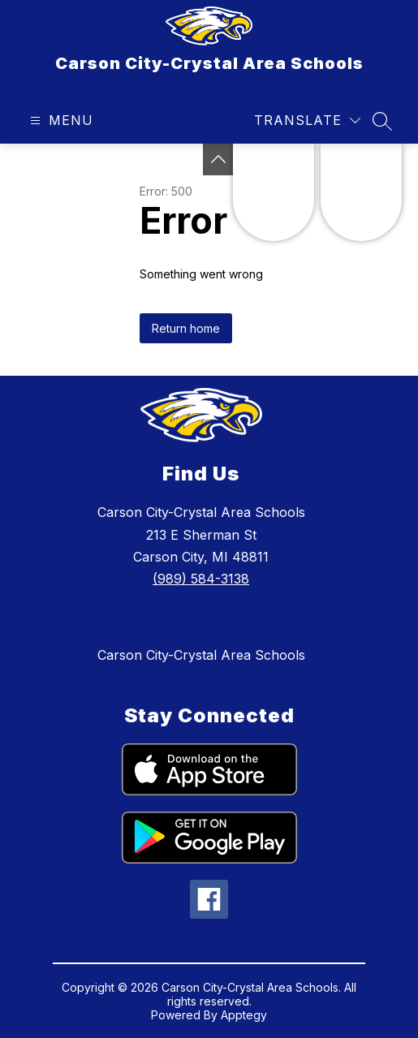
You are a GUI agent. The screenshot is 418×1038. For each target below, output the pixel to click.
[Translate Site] (307, 120)
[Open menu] (59, 120)
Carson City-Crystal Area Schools (201, 655)
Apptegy (244, 1015)
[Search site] (382, 121)
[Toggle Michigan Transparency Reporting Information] (218, 159)
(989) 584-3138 (201, 579)
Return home (186, 328)
